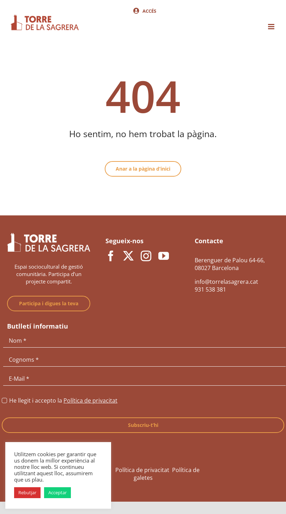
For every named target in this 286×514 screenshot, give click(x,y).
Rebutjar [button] (27, 492)
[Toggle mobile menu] (271, 26)
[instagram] (146, 256)
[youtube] (163, 256)
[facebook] (110, 256)
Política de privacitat (90, 400)
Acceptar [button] (57, 492)
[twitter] (128, 256)
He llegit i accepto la (63, 400)
